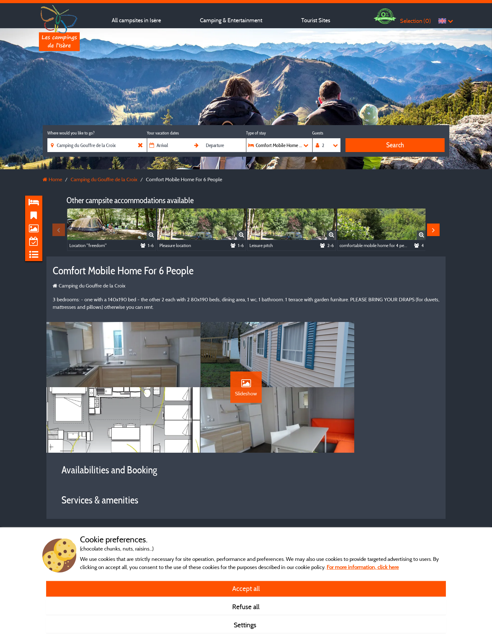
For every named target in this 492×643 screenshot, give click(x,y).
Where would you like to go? (70, 133)
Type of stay (256, 133)
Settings (246, 625)
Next (433, 230)
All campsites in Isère (136, 20)
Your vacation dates (163, 133)
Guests (317, 133)
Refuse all (245, 607)
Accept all (246, 588)
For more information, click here (363, 567)
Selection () (415, 20)
